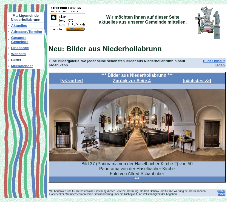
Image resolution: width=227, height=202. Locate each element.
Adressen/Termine (26, 32)
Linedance (20, 48)
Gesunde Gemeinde (20, 40)
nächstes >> (197, 80)
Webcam (18, 54)
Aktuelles (19, 26)
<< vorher (72, 80)
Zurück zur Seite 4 (132, 80)
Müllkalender (22, 66)
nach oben (221, 193)
